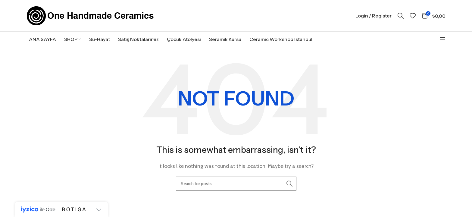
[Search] (401, 16)
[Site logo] (90, 15)
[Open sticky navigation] (442, 39)
